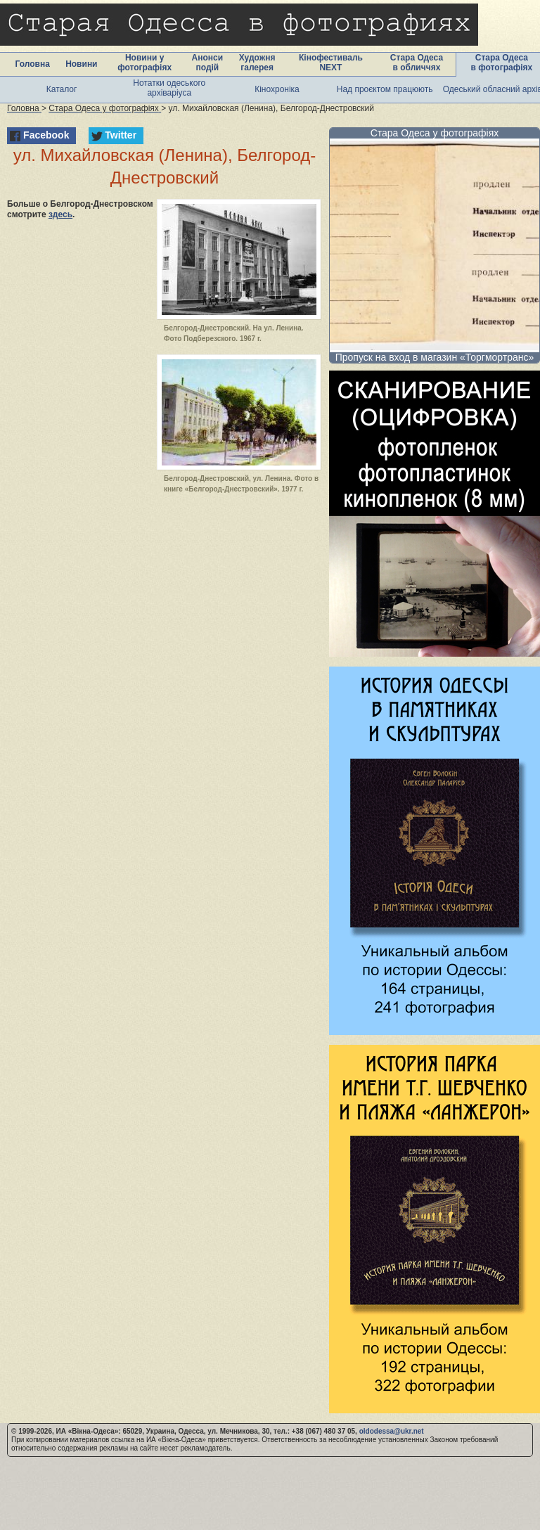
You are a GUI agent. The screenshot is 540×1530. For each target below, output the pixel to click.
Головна (32, 64)
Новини (81, 64)
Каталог (61, 89)
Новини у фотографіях (144, 62)
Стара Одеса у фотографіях (435, 133)
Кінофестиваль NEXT (331, 62)
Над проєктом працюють (385, 89)
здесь (60, 214)
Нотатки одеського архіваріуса (169, 88)
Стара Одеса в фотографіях (502, 62)
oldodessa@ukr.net (391, 1431)
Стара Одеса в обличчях (416, 62)
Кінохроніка (277, 89)
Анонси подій (208, 62)
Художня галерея (257, 62)
